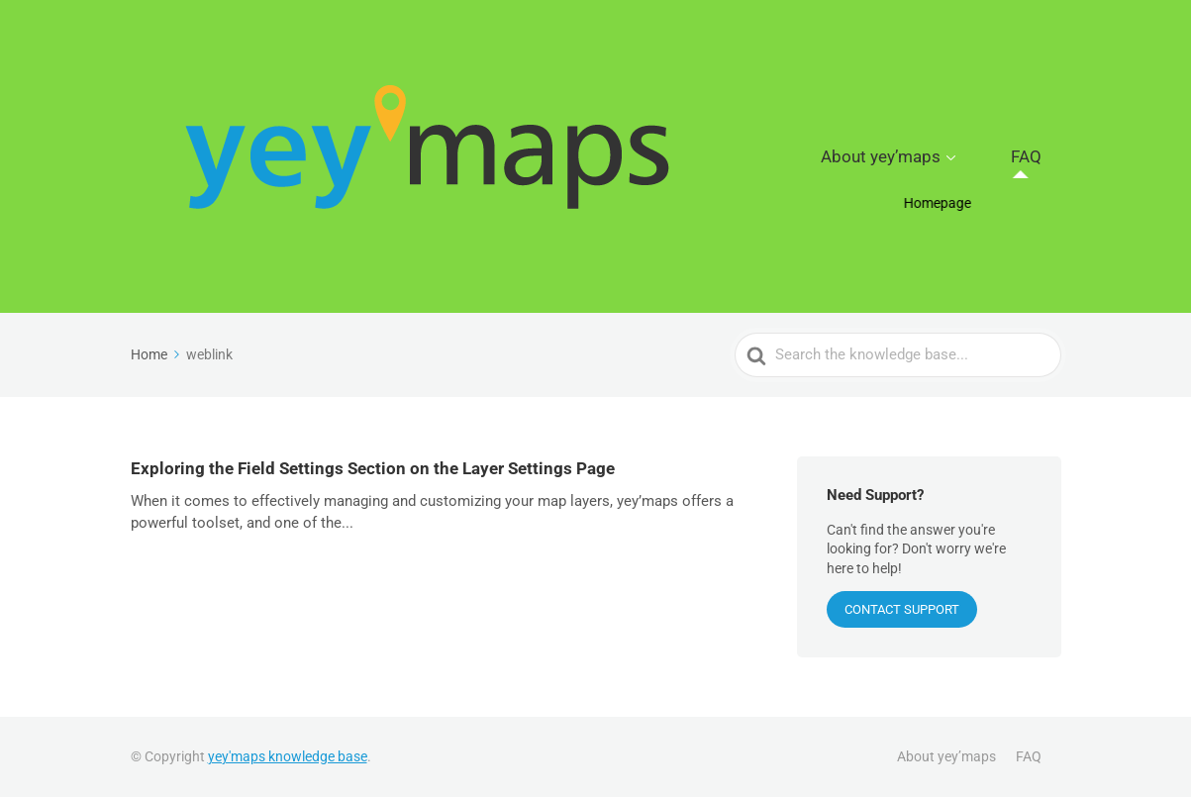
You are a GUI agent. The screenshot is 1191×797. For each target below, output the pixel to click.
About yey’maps (927, 156)
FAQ (1040, 156)
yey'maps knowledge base (287, 756)
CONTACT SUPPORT (901, 609)
